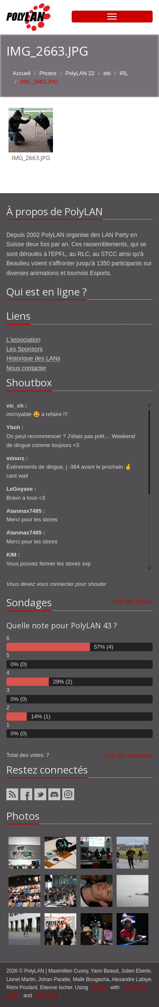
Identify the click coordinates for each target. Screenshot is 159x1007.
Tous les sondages (128, 755)
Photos (47, 73)
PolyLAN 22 (80, 73)
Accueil (22, 73)
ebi (107, 73)
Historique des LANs (33, 358)
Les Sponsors (24, 349)
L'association (23, 339)
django (99, 987)
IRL (124, 73)
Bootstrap (46, 996)
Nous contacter (26, 368)
